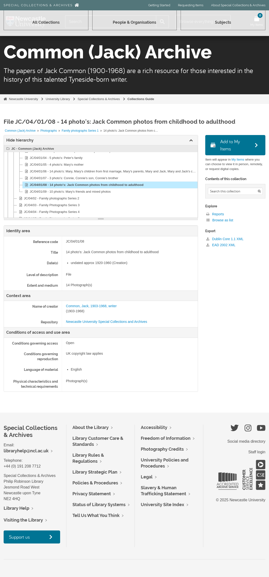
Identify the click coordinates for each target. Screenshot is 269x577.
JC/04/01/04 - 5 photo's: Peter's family (53, 158)
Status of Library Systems (99, 504)
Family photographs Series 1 (80, 130)
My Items (238, 159)
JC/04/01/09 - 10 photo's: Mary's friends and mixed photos (67, 192)
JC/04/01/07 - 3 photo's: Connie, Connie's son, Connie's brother (70, 178)
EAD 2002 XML (220, 245)
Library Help (16, 508)
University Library (58, 99)
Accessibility (154, 427)
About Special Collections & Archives (238, 5)
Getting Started (159, 5)
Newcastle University (23, 99)
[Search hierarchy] (235, 191)
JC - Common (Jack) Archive (29, 149)
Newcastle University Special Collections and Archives (106, 322)
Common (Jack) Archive (20, 130)
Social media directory (246, 441)
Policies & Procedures (95, 482)
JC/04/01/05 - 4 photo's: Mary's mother (53, 165)
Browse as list (219, 220)
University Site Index (162, 504)
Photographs (48, 130)
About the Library (90, 427)
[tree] (101, 181)
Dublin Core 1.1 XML (224, 239)
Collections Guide (140, 99)
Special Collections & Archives (38, 5)
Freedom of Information (166, 438)
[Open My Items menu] (256, 21)
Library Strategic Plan (94, 472)
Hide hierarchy (20, 140)
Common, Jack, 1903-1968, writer (91, 306)
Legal (147, 476)
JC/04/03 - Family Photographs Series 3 (49, 205)
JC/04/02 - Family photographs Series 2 (48, 198)
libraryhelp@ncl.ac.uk (26, 450)
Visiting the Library (23, 520)
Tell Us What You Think (96, 515)
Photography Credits (162, 449)
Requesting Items (190, 5)
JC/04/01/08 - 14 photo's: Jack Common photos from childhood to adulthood (83, 185)
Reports (215, 214)
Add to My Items (225, 145)
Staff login (256, 452)
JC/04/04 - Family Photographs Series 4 (49, 212)
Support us (19, 537)
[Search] (110, 21)
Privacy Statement (91, 493)
